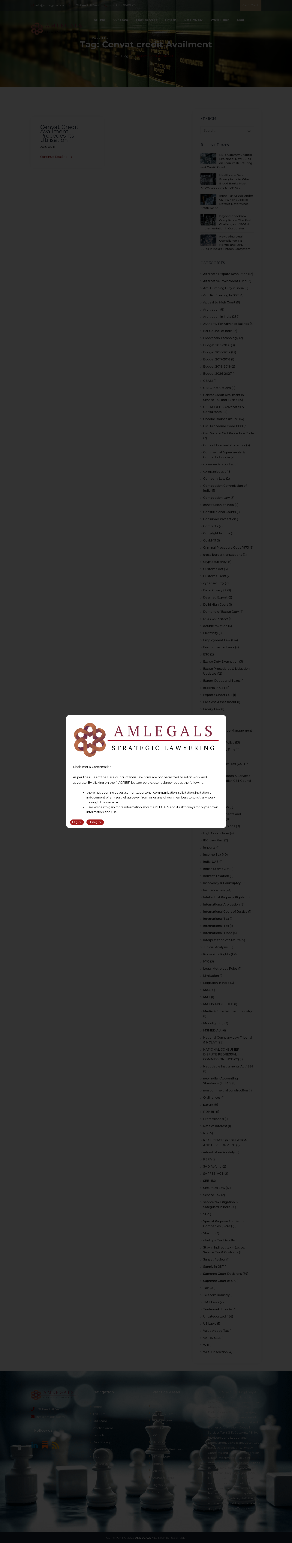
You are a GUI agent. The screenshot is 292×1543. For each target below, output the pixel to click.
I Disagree (95, 822)
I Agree (77, 822)
